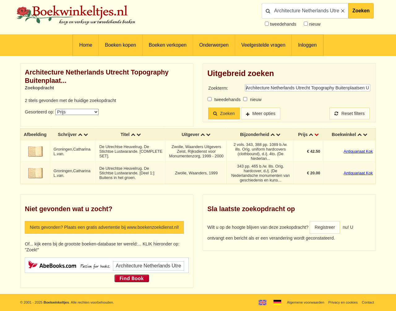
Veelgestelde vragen (263, 45)
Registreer (325, 227)
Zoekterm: (218, 88)
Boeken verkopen (168, 45)
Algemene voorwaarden (305, 302)
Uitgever (190, 134)
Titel (125, 134)
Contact (368, 302)
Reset (349, 113)
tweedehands (283, 24)
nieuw (314, 24)
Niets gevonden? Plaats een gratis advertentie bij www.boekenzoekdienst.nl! (104, 227)
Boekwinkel (344, 134)
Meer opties (264, 113)
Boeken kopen (120, 45)
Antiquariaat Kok (358, 151)
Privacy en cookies (343, 302)
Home (85, 45)
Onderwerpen (214, 45)
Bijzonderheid (254, 134)
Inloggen (307, 45)
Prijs (303, 134)
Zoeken (361, 10)
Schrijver (67, 134)
